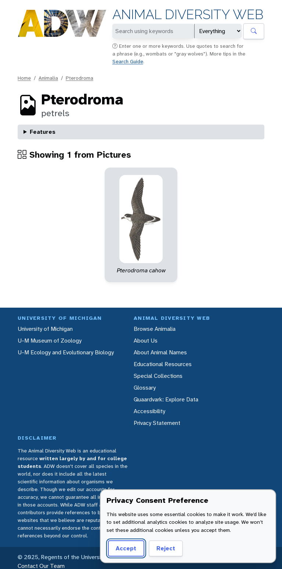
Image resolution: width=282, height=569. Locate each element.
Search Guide (127, 61)
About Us (146, 340)
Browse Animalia (155, 329)
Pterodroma (79, 78)
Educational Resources (163, 364)
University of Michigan (45, 329)
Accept (126, 548)
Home (24, 78)
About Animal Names (160, 352)
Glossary (145, 387)
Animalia (48, 78)
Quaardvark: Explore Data (166, 399)
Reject (165, 548)
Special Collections (158, 376)
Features (42, 132)
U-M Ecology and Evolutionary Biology (66, 352)
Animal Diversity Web (187, 14)
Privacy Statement (157, 423)
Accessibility (149, 411)
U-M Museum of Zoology (50, 340)
